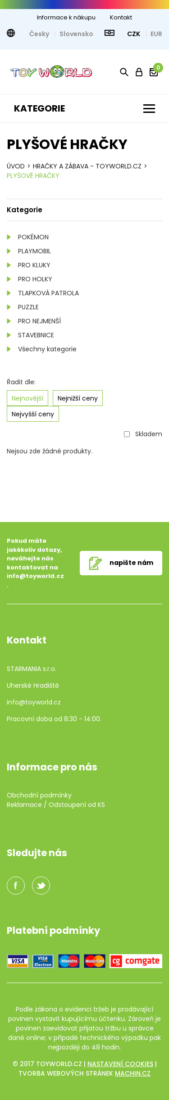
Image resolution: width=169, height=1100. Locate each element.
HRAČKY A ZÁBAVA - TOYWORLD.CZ (87, 166)
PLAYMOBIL (34, 251)
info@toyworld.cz (35, 576)
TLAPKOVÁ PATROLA (48, 293)
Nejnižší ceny (78, 398)
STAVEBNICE (36, 335)
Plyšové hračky (33, 175)
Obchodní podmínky (39, 795)
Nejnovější (27, 398)
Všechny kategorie (47, 349)
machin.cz (133, 1073)
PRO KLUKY (34, 265)
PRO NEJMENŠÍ (39, 321)
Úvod (16, 166)
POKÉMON (33, 237)
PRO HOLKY (35, 279)
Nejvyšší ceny (33, 414)
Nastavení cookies (120, 1063)
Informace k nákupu (66, 17)
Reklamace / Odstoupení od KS (56, 804)
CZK (134, 33)
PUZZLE (28, 307)
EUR (156, 33)
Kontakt (121, 17)
